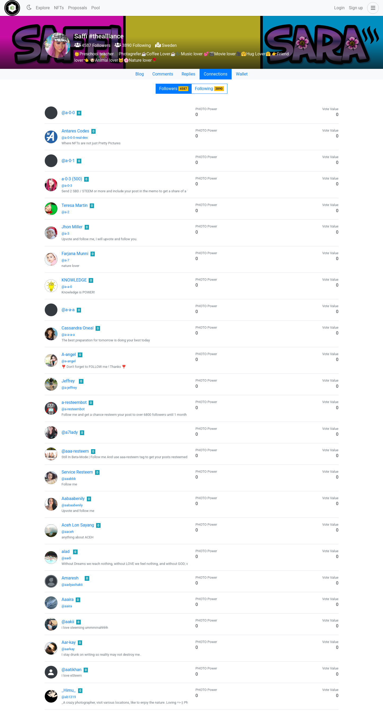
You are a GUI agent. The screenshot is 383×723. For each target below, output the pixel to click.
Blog (140, 74)
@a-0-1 (68, 160)
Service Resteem (77, 472)
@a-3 (65, 233)
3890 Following (133, 45)
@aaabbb (69, 479)
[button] (372, 8)
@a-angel (69, 361)
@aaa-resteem (75, 451)
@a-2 (65, 212)
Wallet (241, 74)
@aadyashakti (72, 585)
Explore (43, 7)
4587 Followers (92, 45)
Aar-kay (69, 642)
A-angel (69, 354)
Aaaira (68, 599)
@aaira (67, 606)
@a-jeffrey (69, 388)
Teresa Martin (75, 205)
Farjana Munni (75, 253)
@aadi (66, 558)
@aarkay (68, 649)
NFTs (59, 7)
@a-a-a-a (68, 335)
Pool (95, 7)
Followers (173, 88)
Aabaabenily (73, 498)
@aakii (68, 621)
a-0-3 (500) (72, 178)
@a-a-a (68, 309)
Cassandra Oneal (78, 328)
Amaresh (70, 578)
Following (209, 88)
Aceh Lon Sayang (78, 525)
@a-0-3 (67, 186)
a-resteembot (74, 402)
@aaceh (68, 532)
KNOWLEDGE (74, 280)
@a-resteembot (73, 409)
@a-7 (65, 260)
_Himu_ (69, 690)
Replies (188, 74)
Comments (162, 74)
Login (339, 7)
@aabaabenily (72, 505)
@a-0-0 (68, 112)
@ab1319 (69, 697)
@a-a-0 (67, 287)
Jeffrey (68, 380)
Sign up (356, 7)
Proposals (77, 7)
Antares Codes (75, 130)
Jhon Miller (72, 226)
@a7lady (70, 432)
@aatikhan (72, 669)
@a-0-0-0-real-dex (75, 138)
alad (66, 551)
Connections (215, 74)
